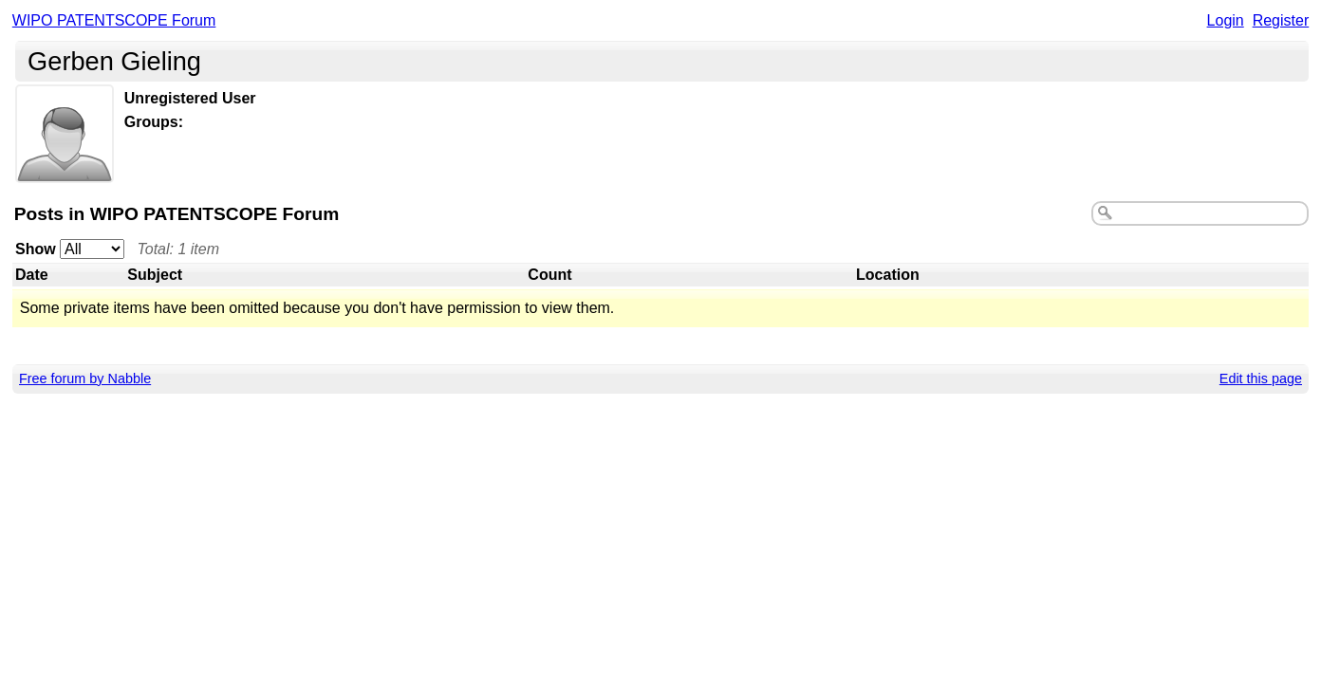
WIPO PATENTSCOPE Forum (114, 20)
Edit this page (1260, 378)
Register (1281, 20)
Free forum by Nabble (85, 378)
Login (1225, 20)
